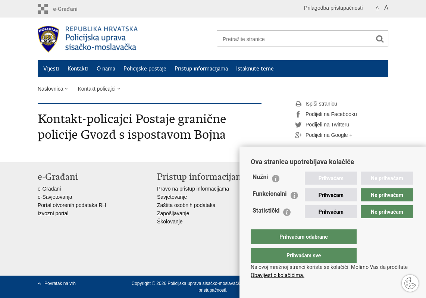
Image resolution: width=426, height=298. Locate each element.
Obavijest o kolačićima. (277, 275)
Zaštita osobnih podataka (186, 205)
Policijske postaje (144, 68)
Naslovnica (50, 89)
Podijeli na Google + (324, 135)
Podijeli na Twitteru (322, 125)
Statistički (266, 225)
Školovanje (170, 222)
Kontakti (78, 68)
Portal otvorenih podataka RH (72, 205)
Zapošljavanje (173, 213)
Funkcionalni (270, 208)
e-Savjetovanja (55, 197)
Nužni (260, 191)
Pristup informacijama (201, 68)
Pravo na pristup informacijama (193, 189)
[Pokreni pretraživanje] (379, 39)
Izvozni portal (53, 213)
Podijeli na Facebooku (326, 114)
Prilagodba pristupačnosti (333, 8)
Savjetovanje (172, 197)
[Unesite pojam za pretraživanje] (291, 39)
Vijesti (51, 68)
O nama (106, 68)
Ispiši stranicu (316, 104)
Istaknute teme (255, 68)
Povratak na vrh (60, 283)
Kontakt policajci (96, 89)
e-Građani (49, 189)
